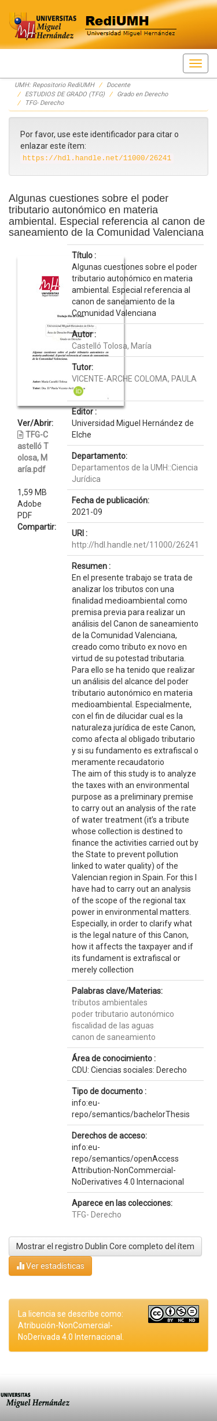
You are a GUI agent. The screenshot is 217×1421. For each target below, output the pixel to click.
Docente (118, 85)
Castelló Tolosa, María (112, 345)
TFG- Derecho (44, 103)
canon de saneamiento (114, 1037)
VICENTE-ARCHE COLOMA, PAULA (134, 378)
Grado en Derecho (142, 94)
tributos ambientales (110, 1002)
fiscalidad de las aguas (113, 1025)
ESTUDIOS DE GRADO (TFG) (65, 94)
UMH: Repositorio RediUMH (54, 85)
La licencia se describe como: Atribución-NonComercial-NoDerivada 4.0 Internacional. (71, 1325)
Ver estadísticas (50, 1266)
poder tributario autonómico (123, 1014)
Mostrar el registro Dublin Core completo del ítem (105, 1246)
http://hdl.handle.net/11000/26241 (135, 544)
